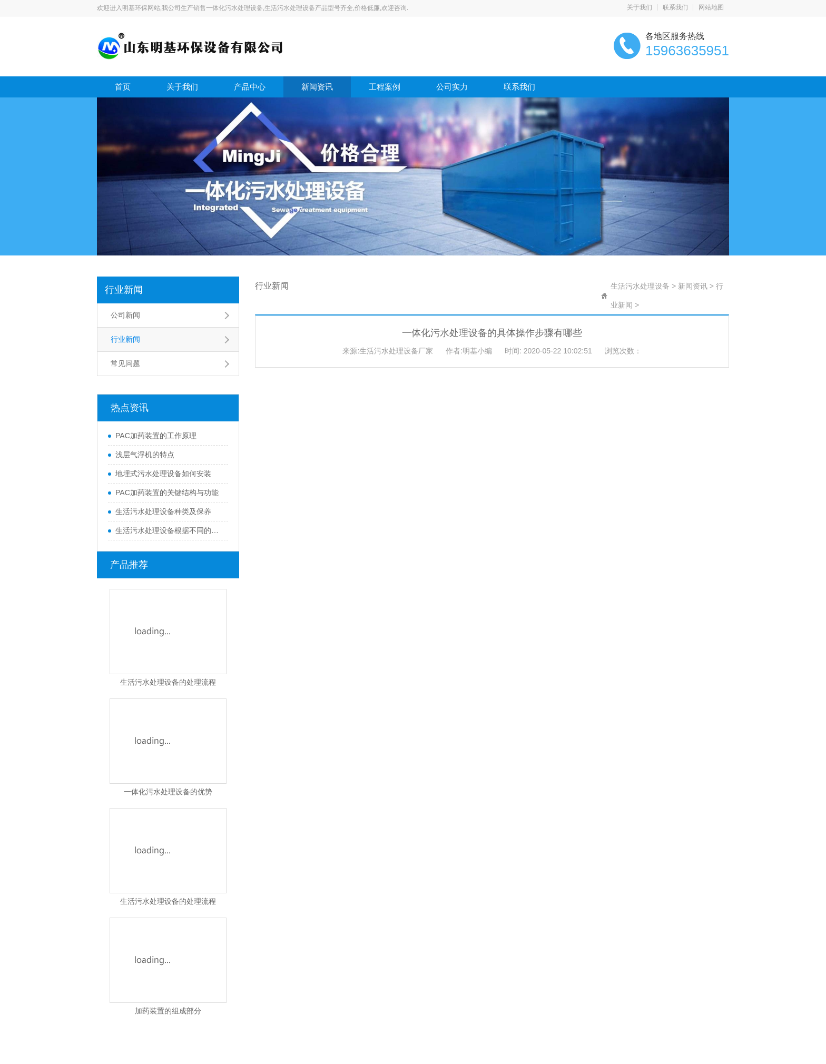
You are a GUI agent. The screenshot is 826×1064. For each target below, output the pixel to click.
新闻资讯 (317, 86)
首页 (123, 86)
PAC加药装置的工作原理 (155, 435)
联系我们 (675, 7)
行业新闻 (124, 289)
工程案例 (384, 86)
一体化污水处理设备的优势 (168, 791)
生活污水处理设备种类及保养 (163, 511)
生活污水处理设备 (640, 286)
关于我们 (639, 7)
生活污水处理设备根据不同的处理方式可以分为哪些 (169, 530)
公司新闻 (125, 315)
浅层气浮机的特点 (144, 454)
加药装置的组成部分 (168, 1011)
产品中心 (250, 86)
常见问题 (125, 363)
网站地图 (711, 7)
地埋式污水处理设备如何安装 (163, 473)
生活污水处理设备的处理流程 (168, 682)
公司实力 (452, 86)
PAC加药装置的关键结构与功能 (167, 492)
